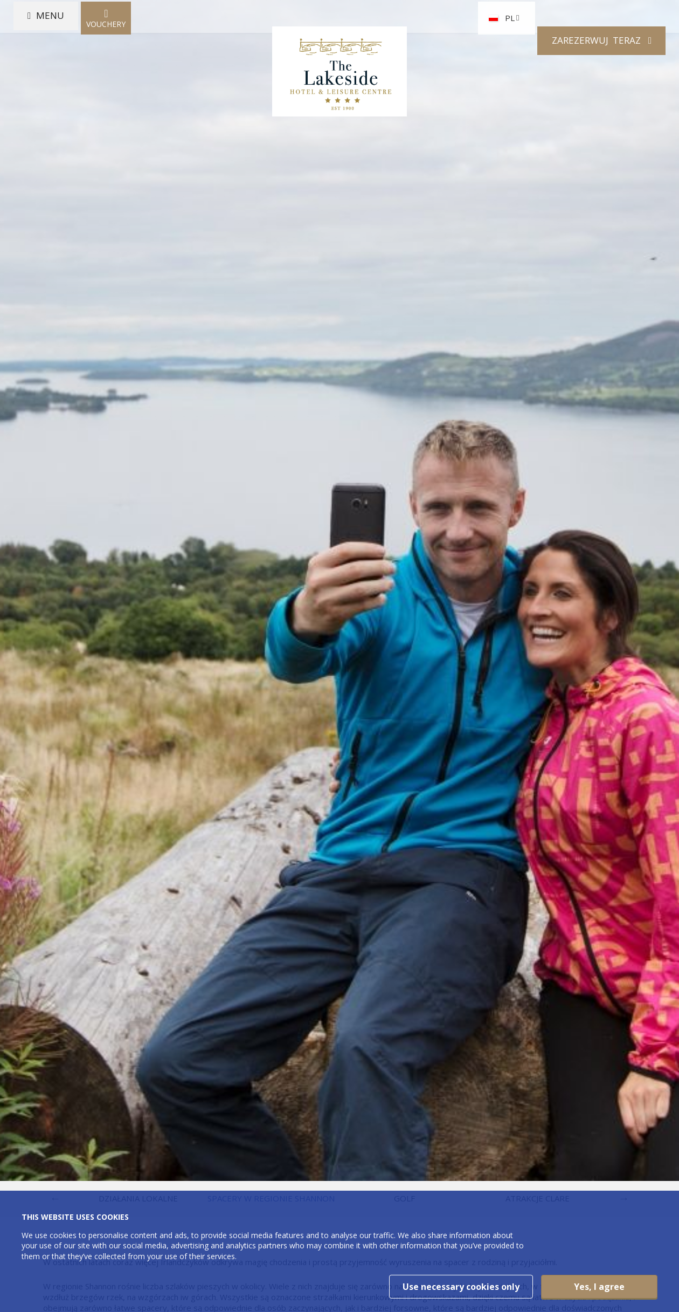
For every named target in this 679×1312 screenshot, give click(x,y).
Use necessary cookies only (461, 1287)
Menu (61, 56)
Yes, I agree (599, 1287)
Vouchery (120, 56)
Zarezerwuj (581, 56)
